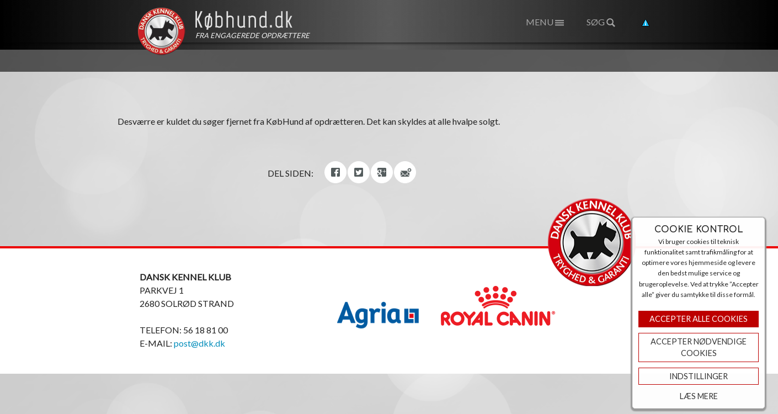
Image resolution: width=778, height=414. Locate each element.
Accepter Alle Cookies (698, 318)
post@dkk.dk (199, 343)
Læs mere (699, 396)
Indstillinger (698, 376)
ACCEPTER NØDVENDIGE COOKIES (699, 347)
